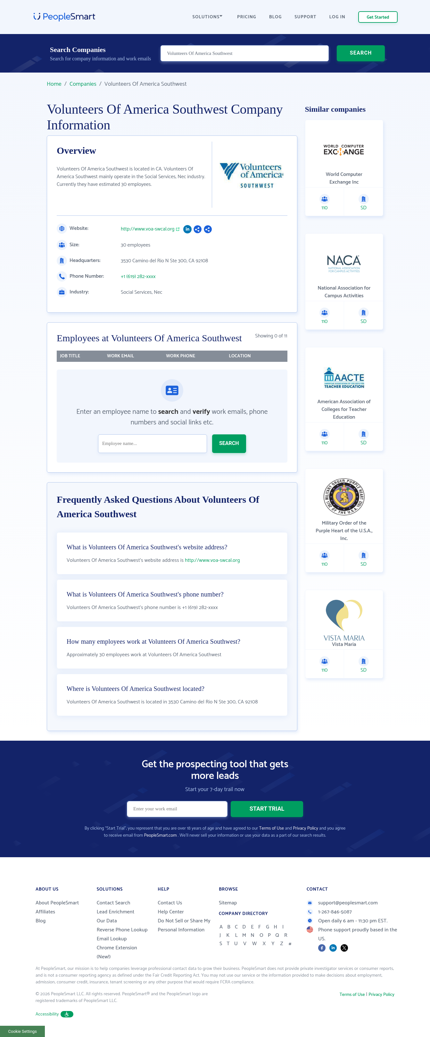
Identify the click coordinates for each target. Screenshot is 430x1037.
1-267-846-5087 (329, 912)
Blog (41, 921)
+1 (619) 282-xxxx (138, 277)
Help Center (171, 912)
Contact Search (113, 903)
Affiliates (45, 912)
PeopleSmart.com (160, 835)
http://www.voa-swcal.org (148, 229)
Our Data (107, 921)
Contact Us (170, 903)
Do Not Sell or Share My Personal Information (184, 925)
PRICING (246, 17)
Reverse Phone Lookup (122, 930)
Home (54, 84)
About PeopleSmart (57, 903)
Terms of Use (271, 828)
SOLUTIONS (208, 17)
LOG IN (337, 17)
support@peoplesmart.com (342, 903)
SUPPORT (305, 17)
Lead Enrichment (116, 912)
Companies (83, 84)
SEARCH (361, 53)
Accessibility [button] (54, 1014)
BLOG (275, 17)
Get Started (378, 17)
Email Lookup (112, 939)
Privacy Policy (305, 828)
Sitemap (228, 903)
